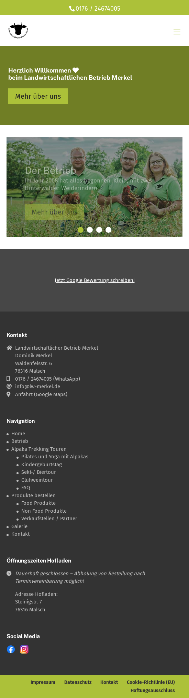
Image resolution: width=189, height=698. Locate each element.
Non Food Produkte (44, 511)
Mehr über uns (38, 96)
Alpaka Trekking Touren (39, 449)
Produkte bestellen (33, 495)
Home (18, 433)
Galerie (19, 526)
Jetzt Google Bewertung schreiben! (95, 280)
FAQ (25, 487)
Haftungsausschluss (153, 691)
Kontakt (20, 534)
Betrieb (19, 441)
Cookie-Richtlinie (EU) (151, 682)
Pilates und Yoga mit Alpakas (54, 457)
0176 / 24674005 (98, 8)
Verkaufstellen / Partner (49, 518)
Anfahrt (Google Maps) (41, 394)
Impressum (43, 682)
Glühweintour (37, 480)
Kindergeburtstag (41, 464)
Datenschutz (77, 682)
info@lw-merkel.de (37, 386)
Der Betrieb (50, 172)
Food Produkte (38, 503)
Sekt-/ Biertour (38, 472)
